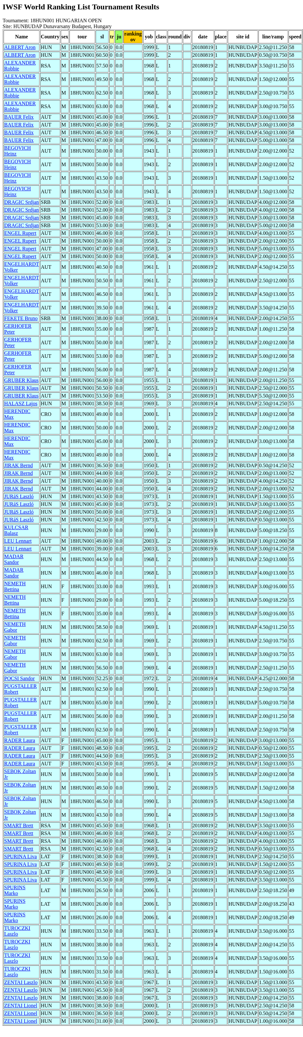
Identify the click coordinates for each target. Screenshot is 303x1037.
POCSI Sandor (19, 678)
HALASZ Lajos (20, 403)
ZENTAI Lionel (20, 1005)
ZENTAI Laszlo (20, 982)
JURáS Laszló (19, 496)
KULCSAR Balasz (16, 530)
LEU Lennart (18, 541)
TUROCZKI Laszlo (17, 931)
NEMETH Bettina (15, 586)
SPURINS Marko (15, 890)
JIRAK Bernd (18, 465)
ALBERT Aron (20, 47)
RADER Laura (19, 740)
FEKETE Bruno (21, 318)
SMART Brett (18, 825)
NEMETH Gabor (15, 627)
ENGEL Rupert (20, 233)
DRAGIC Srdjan (21, 202)
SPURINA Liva (20, 856)
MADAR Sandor (14, 559)
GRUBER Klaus (21, 380)
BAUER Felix (19, 117)
